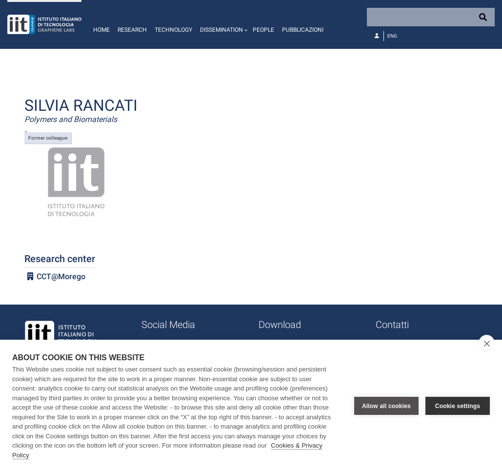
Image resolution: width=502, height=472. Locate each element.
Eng (392, 36)
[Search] (431, 17)
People (263, 29)
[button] (222, 24)
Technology (173, 29)
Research (132, 29)
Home (101, 29)
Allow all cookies (386, 406)
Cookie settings (457, 406)
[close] (487, 343)
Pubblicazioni (302, 29)
